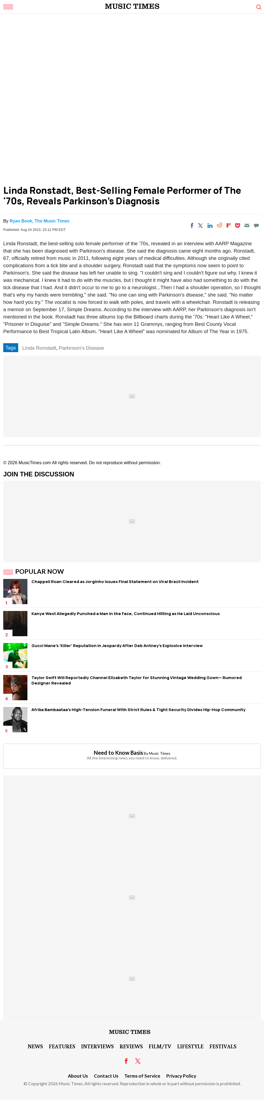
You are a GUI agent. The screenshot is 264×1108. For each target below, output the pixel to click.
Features (62, 1046)
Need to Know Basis (118, 752)
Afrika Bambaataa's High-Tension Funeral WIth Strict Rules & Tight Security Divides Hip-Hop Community (138, 709)
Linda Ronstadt (39, 348)
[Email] (247, 225)
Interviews (97, 1046)
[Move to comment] (256, 225)
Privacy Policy (181, 1076)
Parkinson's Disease (81, 348)
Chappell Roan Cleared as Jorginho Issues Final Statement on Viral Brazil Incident (115, 581)
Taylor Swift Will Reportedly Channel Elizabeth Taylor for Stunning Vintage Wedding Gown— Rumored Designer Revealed (136, 680)
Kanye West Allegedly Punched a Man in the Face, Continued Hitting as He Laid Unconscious (125, 613)
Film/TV (160, 1046)
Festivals (222, 1046)
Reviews (131, 1046)
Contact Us (106, 1076)
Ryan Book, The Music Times (39, 221)
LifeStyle (190, 1046)
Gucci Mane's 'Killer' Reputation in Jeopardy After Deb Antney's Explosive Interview (117, 645)
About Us (78, 1076)
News (35, 1046)
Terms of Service (142, 1076)
